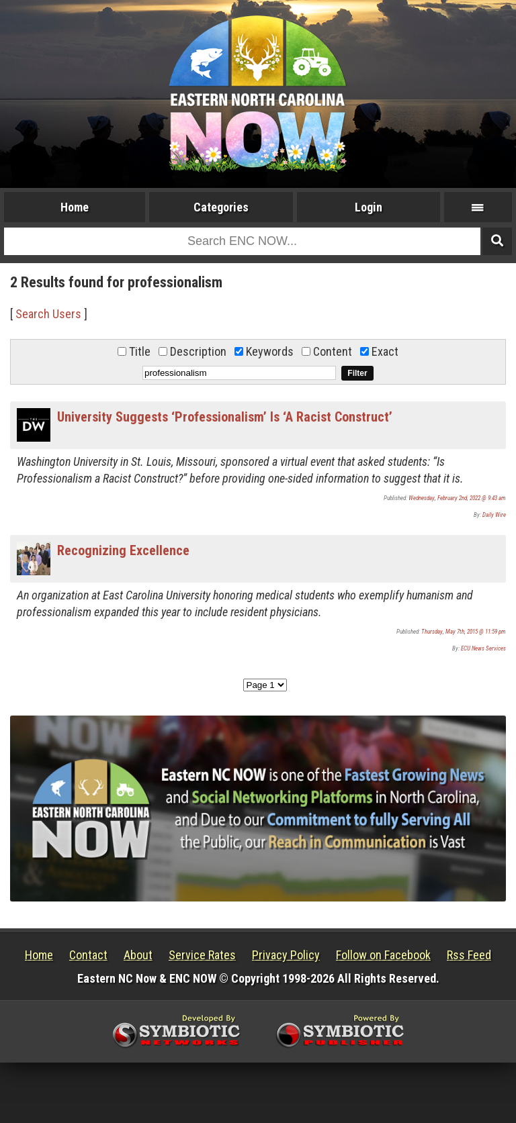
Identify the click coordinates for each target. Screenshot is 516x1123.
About (138, 955)
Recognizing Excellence (123, 550)
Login (368, 207)
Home (74, 207)
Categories (221, 207)
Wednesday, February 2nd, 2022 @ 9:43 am (457, 498)
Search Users (48, 314)
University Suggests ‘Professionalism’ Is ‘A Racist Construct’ (224, 417)
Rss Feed (469, 955)
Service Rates (202, 955)
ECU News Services (483, 648)
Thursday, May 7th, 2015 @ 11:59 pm (463, 631)
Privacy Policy (286, 955)
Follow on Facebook (383, 955)
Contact (88, 955)
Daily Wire (494, 514)
